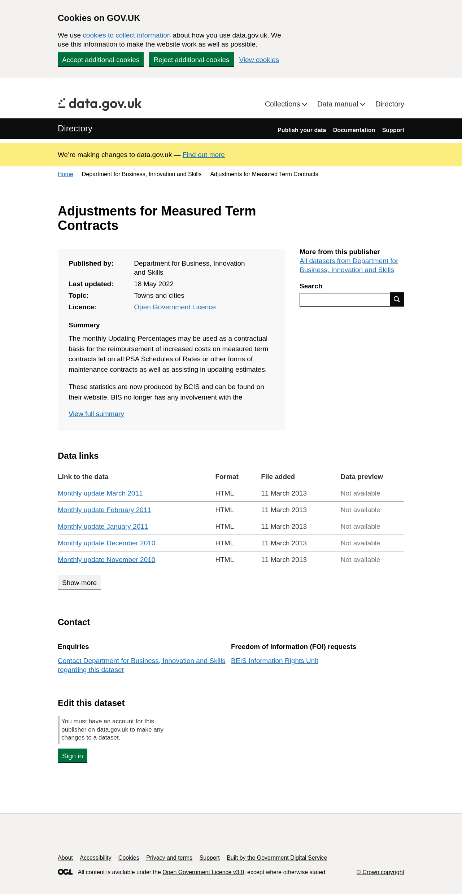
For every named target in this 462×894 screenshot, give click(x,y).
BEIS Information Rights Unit (274, 660)
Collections (283, 104)
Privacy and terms (169, 858)
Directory (389, 104)
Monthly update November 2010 (106, 559)
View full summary (96, 414)
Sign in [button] (72, 756)
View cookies (259, 59)
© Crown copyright (380, 872)
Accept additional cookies (100, 60)
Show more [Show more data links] (79, 582)
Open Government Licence (175, 307)
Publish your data (302, 130)
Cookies (128, 858)
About (65, 858)
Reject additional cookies (191, 60)
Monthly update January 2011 (103, 526)
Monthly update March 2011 (100, 493)
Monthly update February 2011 (104, 510)
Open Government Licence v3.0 (203, 872)
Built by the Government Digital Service (277, 858)
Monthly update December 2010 (106, 543)
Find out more (204, 154)
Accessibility (95, 858)
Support (393, 130)
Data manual (338, 104)
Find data (397, 299)
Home (65, 174)
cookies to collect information (127, 35)
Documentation (354, 130)
